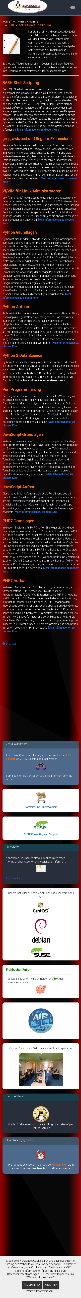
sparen (33, 988)
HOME (6, 21)
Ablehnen (51, 1284)
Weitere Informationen (39, 1291)
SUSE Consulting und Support (41, 834)
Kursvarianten (29, 21)
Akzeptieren (32, 1284)
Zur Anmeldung (14, 878)
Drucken (9, 643)
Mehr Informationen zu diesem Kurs (38, 129)
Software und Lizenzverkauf (41, 807)
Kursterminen (59, 1164)
